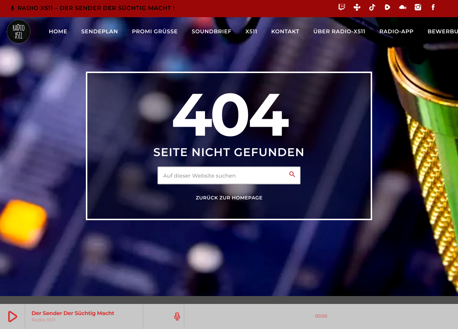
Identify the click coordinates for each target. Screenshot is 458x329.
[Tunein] (357, 8)
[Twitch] (341, 8)
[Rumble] (387, 8)
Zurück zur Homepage (229, 198)
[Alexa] (445, 12)
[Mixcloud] (402, 8)
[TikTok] (372, 8)
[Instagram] (418, 8)
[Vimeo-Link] (18, 31)
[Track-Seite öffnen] (176, 316)
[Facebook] (433, 8)
